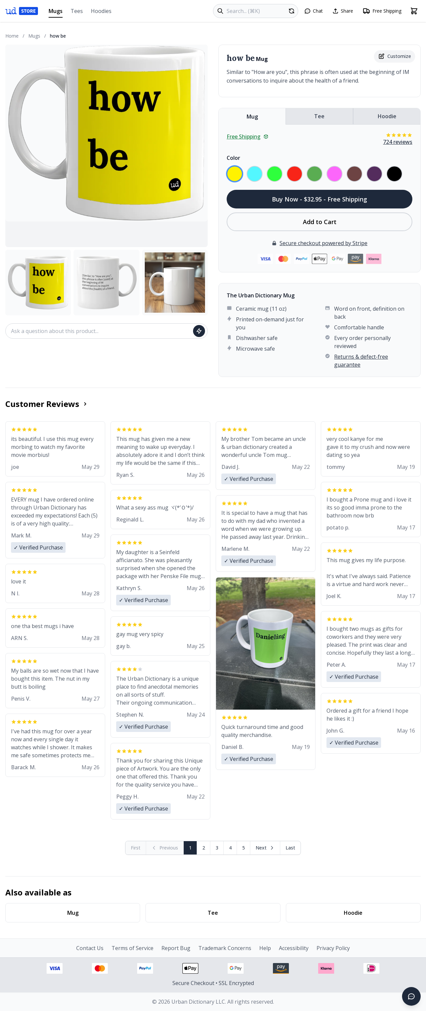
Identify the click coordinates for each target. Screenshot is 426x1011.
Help (265, 948)
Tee (319, 116)
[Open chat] (313, 11)
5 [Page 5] (243, 847)
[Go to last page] (290, 847)
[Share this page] (342, 11)
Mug (252, 116)
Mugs (56, 12)
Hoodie (387, 116)
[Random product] (291, 11)
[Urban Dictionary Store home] (21, 11)
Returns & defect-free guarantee (361, 360)
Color (233, 158)
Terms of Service (132, 948)
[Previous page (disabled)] (165, 847)
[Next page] (265, 847)
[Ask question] (199, 331)
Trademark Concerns (224, 948)
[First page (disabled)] (135, 847)
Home (12, 36)
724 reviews (397, 142)
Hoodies (101, 11)
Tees (77, 11)
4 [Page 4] (230, 847)
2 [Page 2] (203, 847)
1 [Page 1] (190, 847)
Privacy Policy (333, 948)
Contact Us (90, 948)
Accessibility (294, 948)
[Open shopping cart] (414, 11)
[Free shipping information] (382, 11)
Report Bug (175, 948)
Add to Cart (319, 222)
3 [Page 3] (217, 847)
